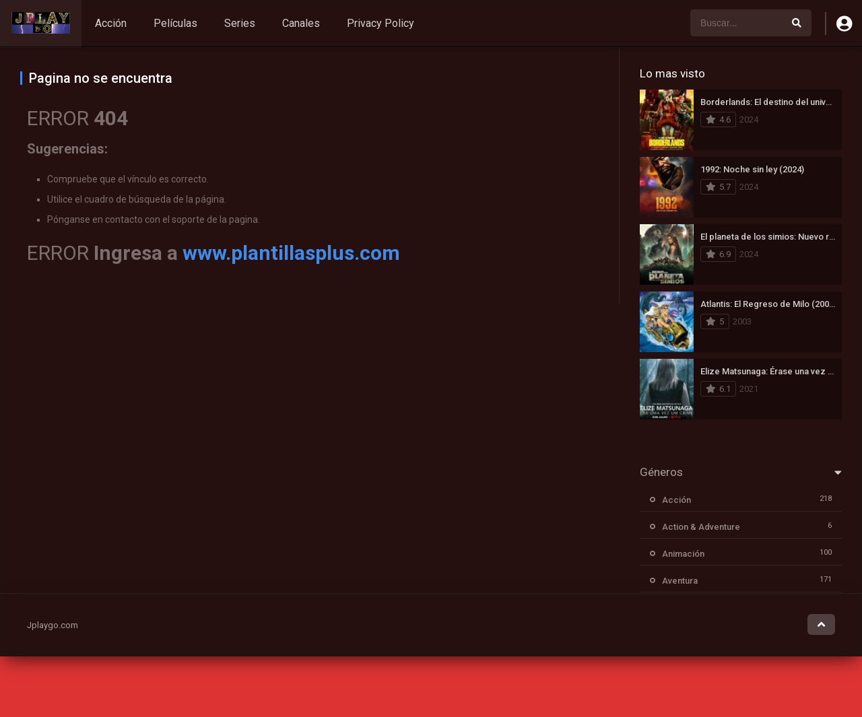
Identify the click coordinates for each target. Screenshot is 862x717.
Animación (683, 554)
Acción (111, 23)
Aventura (680, 581)
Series (239, 23)
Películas (175, 23)
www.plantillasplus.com (291, 253)
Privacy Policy (380, 23)
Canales (301, 23)
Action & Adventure (701, 527)
